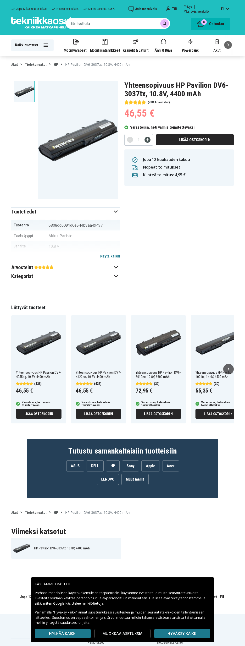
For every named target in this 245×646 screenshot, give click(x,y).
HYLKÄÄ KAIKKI (63, 633)
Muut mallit (135, 479)
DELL (95, 466)
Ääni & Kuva (163, 45)
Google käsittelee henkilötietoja (78, 603)
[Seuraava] (228, 45)
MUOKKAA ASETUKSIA (122, 633)
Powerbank (190, 45)
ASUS (75, 466)
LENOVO (107, 479)
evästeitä (147, 593)
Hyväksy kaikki (182, 633)
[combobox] (118, 23)
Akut (14, 64)
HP (55, 64)
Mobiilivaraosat (75, 45)
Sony (130, 466)
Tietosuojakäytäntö (170, 642)
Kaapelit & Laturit (136, 45)
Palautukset (96, 642)
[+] (147, 140)
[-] (130, 140)
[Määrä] (139, 139)
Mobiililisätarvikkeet (105, 45)
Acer (171, 466)
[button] (65, 211)
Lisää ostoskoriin (195, 139)
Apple (150, 466)
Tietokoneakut (35, 64)
